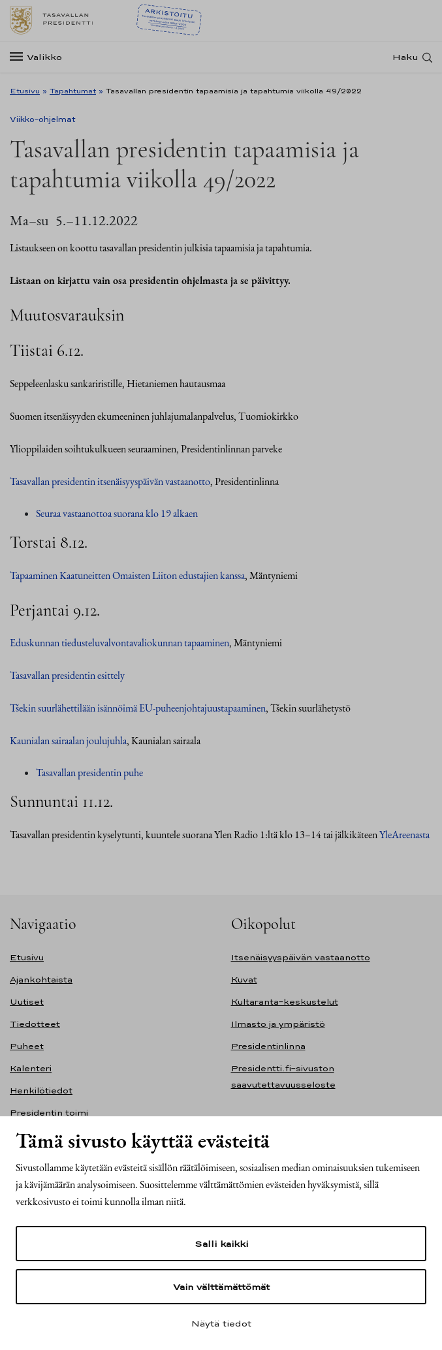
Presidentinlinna (268, 1046)
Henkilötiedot (41, 1090)
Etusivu (25, 90)
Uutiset (27, 1001)
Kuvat (244, 979)
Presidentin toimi (49, 1112)
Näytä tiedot (221, 1323)
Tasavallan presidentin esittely (67, 675)
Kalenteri (31, 1068)
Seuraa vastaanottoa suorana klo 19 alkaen (117, 513)
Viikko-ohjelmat (43, 119)
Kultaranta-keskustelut (284, 1001)
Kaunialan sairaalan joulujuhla (68, 740)
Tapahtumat (73, 90)
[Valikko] (40, 57)
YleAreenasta (404, 834)
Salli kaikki (221, 1243)
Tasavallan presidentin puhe (89, 772)
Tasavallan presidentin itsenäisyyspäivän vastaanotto (110, 481)
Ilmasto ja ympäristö (278, 1023)
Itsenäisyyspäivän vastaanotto (300, 957)
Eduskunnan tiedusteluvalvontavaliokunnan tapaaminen (119, 643)
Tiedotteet (35, 1023)
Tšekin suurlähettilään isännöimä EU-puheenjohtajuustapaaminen (138, 708)
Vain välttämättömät (221, 1287)
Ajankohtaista (41, 979)
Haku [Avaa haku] (405, 57)
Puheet (27, 1046)
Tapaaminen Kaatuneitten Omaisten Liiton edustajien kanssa (127, 575)
